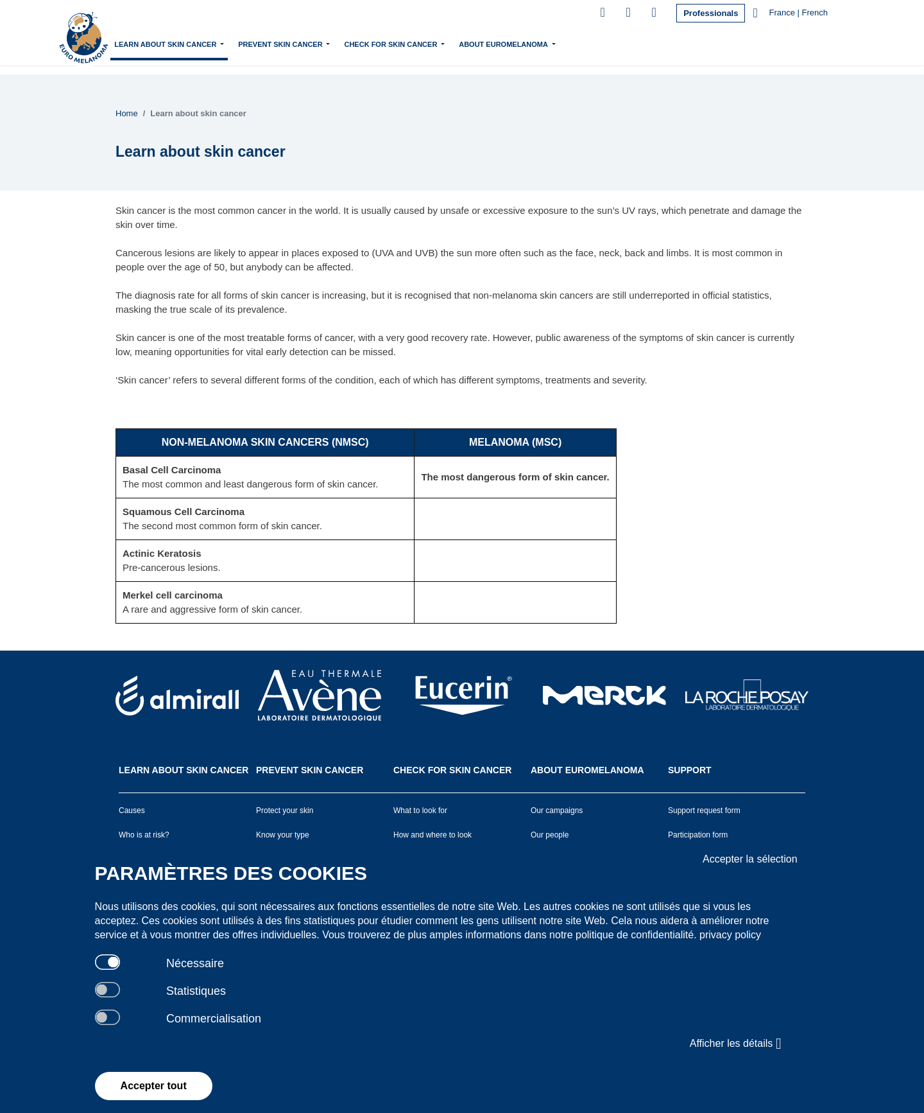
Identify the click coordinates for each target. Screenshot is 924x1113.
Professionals (710, 13)
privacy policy (730, 934)
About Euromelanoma (571, 43)
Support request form (704, 810)
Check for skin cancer (458, 43)
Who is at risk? (144, 834)
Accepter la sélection (750, 859)
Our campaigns (557, 810)
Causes (132, 810)
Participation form (698, 834)
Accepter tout (154, 1085)
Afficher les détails (736, 1043)
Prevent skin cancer (348, 43)
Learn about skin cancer (233, 43)
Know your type (282, 834)
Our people (550, 834)
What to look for (420, 810)
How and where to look (432, 834)
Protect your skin (284, 810)
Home (156, 44)
